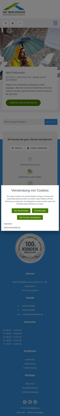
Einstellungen (40, 210)
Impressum (8, 224)
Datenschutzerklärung (12, 227)
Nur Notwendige (21, 210)
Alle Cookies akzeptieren (30, 217)
